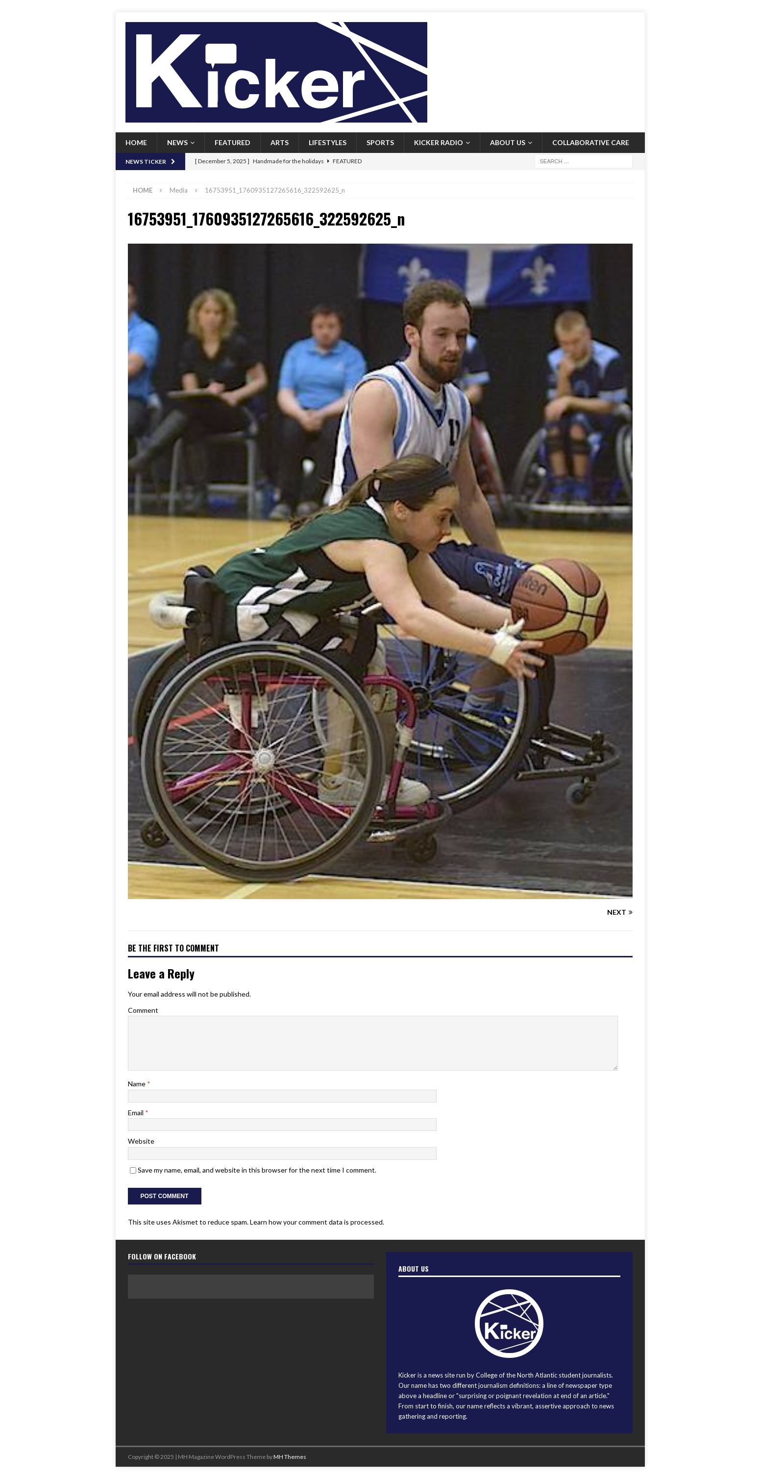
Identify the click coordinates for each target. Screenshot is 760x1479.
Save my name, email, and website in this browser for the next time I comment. (257, 1170)
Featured (232, 142)
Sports (380, 142)
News (177, 142)
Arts (279, 142)
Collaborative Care (590, 142)
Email (136, 1112)
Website (141, 1141)
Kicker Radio (438, 142)
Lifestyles (327, 142)
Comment (143, 1010)
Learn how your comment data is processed (316, 1222)
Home (136, 142)
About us (507, 142)
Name (137, 1083)
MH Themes (289, 1456)
